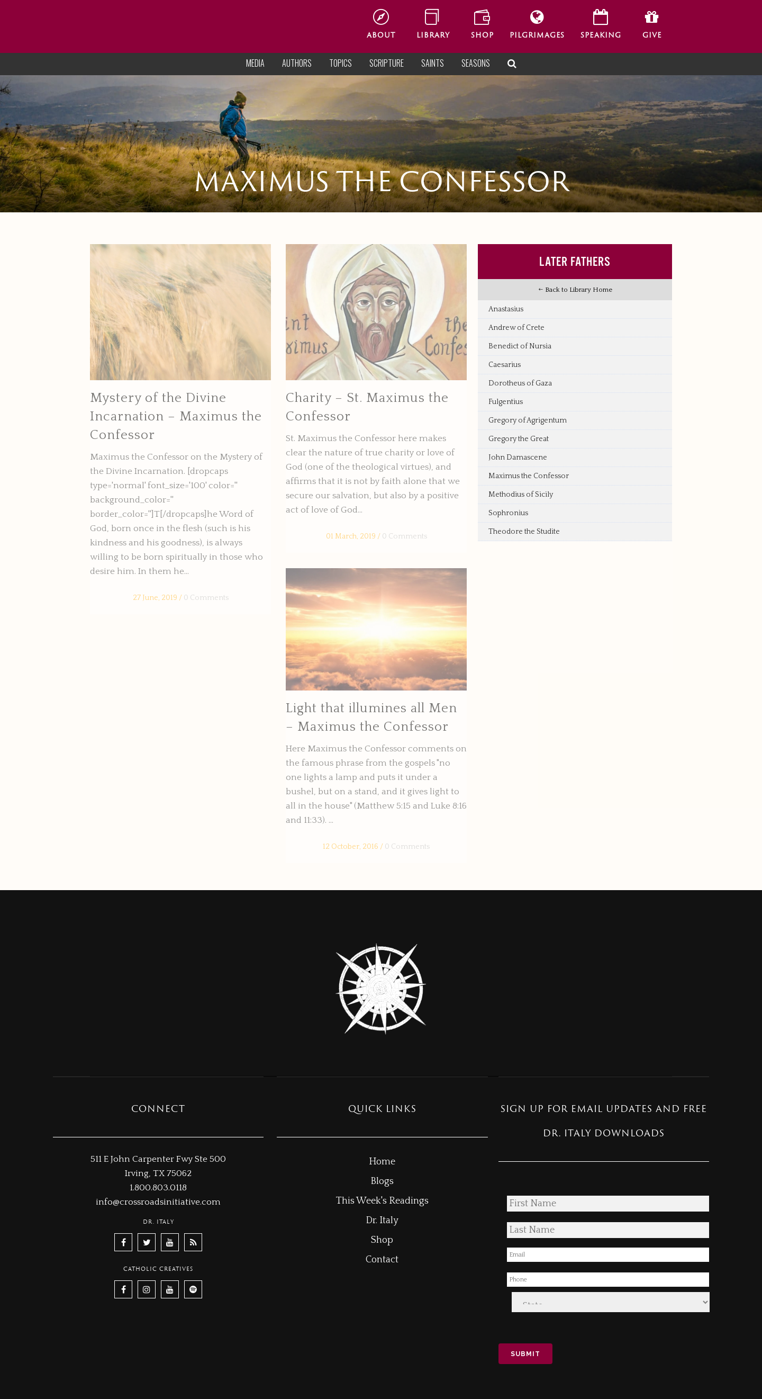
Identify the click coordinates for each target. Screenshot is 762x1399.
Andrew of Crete (516, 328)
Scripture (386, 63)
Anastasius (505, 309)
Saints (432, 63)
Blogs (382, 1181)
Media (255, 63)
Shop (382, 1240)
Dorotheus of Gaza (520, 383)
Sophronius (508, 513)
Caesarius (504, 365)
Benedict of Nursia (519, 346)
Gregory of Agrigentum (527, 420)
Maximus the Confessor (528, 476)
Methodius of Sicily (520, 494)
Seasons (475, 63)
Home (382, 1161)
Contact (382, 1259)
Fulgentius (505, 402)
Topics (340, 63)
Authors (297, 63)
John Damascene (517, 457)
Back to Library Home (575, 289)
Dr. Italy (382, 1220)
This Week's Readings (382, 1201)
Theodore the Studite (524, 531)
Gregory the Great (518, 439)
